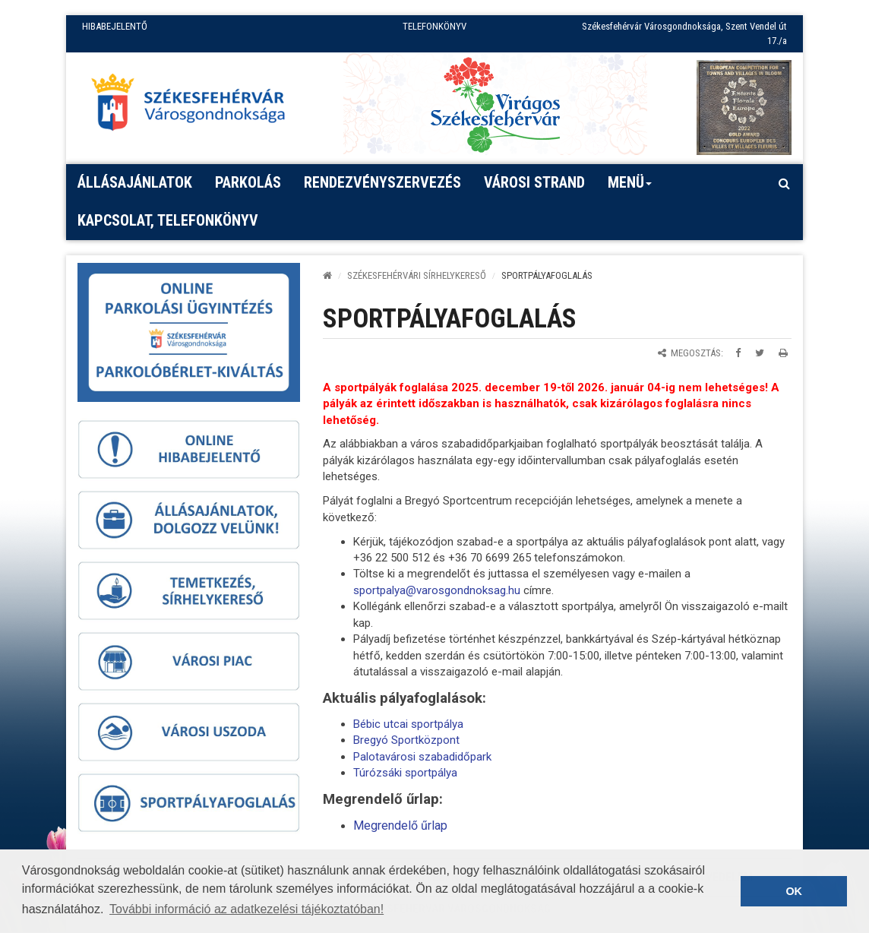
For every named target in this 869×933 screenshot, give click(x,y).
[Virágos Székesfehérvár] (495, 103)
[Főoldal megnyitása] (195, 105)
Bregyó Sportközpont (406, 740)
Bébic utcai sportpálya (408, 724)
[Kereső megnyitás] (784, 183)
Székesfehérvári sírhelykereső (416, 275)
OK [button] (793, 891)
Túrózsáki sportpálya (405, 773)
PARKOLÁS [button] (248, 182)
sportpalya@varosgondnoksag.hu (436, 590)
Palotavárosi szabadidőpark (422, 757)
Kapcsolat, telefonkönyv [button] (167, 220)
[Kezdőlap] (327, 275)
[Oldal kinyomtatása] (783, 353)
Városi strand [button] (534, 182)
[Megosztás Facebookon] (738, 353)
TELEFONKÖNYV (434, 26)
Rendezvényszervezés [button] (382, 182)
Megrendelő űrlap (400, 825)
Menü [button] (630, 187)
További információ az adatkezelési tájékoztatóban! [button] (246, 909)
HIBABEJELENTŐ (114, 26)
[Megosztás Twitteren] (759, 353)
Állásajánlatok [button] (134, 182)
